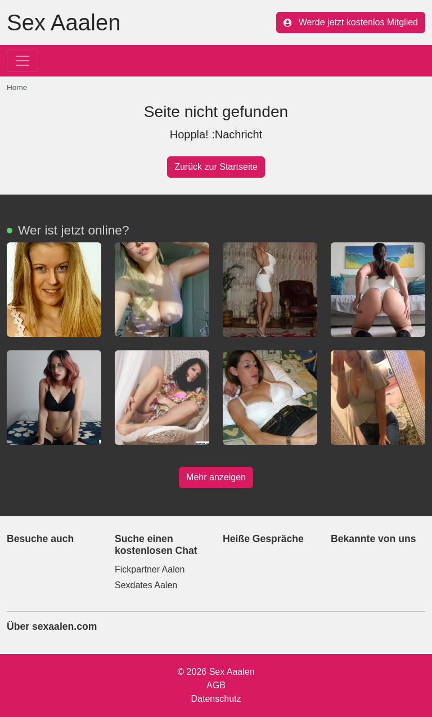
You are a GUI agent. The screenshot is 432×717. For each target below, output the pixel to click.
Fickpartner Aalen (150, 569)
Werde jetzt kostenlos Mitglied (351, 22)
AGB (216, 685)
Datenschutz (216, 699)
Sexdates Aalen (146, 585)
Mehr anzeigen (216, 477)
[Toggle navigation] (22, 60)
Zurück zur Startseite (216, 167)
